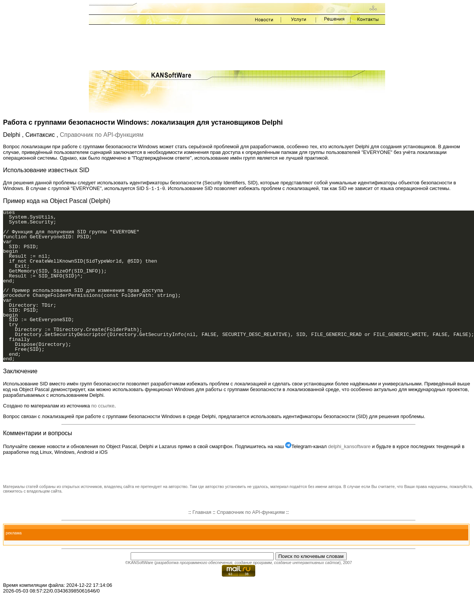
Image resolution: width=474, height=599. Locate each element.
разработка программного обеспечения (194, 563)
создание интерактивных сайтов (306, 563)
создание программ (253, 563)
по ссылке (102, 406)
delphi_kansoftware (349, 447)
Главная (202, 512)
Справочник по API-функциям (102, 135)
